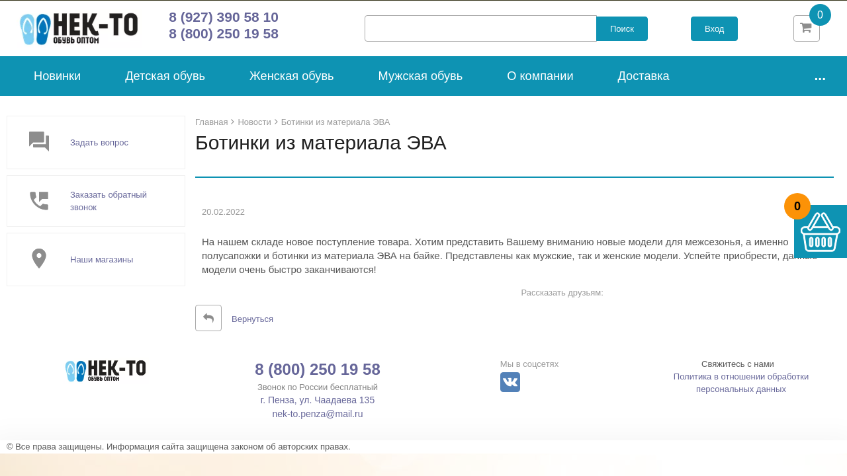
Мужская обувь (421, 80)
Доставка (644, 80)
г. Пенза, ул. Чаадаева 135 (318, 405)
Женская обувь (291, 80)
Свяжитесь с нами (737, 369)
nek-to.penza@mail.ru (317, 419)
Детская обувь (165, 80)
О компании (540, 80)
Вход (714, 31)
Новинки (57, 80)
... (820, 79)
